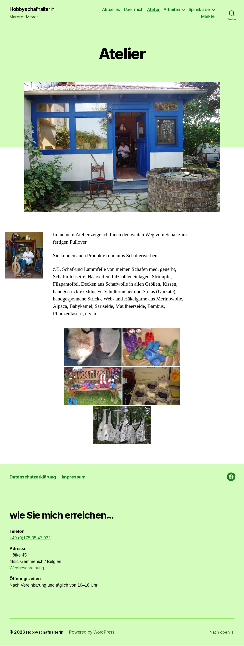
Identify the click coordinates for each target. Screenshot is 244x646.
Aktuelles (111, 9)
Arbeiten (171, 9)
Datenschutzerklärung (35, 477)
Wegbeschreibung (27, 568)
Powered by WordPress (95, 632)
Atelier (153, 9)
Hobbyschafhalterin (35, 9)
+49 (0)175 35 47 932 (30, 538)
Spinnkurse (199, 9)
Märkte (208, 16)
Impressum (80, 477)
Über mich (133, 9)
